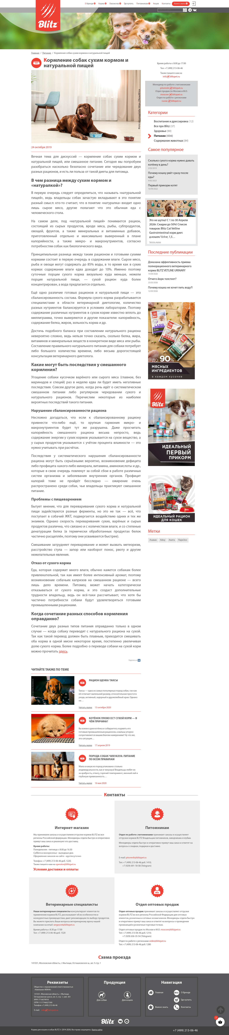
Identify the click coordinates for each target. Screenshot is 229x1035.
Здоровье (160, 131)
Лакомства (115, 3)
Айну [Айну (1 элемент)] (162, 540)
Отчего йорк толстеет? (162, 279)
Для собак (102, 1000)
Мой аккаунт (194, 3)
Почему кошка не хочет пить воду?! (170, 287)
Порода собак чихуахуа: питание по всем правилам (112, 758)
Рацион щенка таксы (103, 680)
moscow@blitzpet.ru (171, 930)
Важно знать (181, 3)
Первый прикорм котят (162, 185)
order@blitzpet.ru (157, 941)
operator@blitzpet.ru (66, 864)
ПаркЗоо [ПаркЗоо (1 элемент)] (182, 540)
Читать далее (85, 708)
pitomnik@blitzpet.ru (136, 858)
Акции (156, 4)
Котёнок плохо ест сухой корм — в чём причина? (113, 720)
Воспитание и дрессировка (171, 121)
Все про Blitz (162, 126)
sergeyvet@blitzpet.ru (64, 925)
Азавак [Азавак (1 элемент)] (153, 540)
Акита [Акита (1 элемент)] (172, 540)
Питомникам (143, 3)
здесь (63, 651)
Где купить (128, 4)
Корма (102, 3)
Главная (151, 993)
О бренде (90, 3)
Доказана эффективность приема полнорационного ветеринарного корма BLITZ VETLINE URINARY (169, 266)
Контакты (166, 4)
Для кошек (127, 1000)
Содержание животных (168, 140)
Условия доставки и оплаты (55, 869)
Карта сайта (97, 1030)
